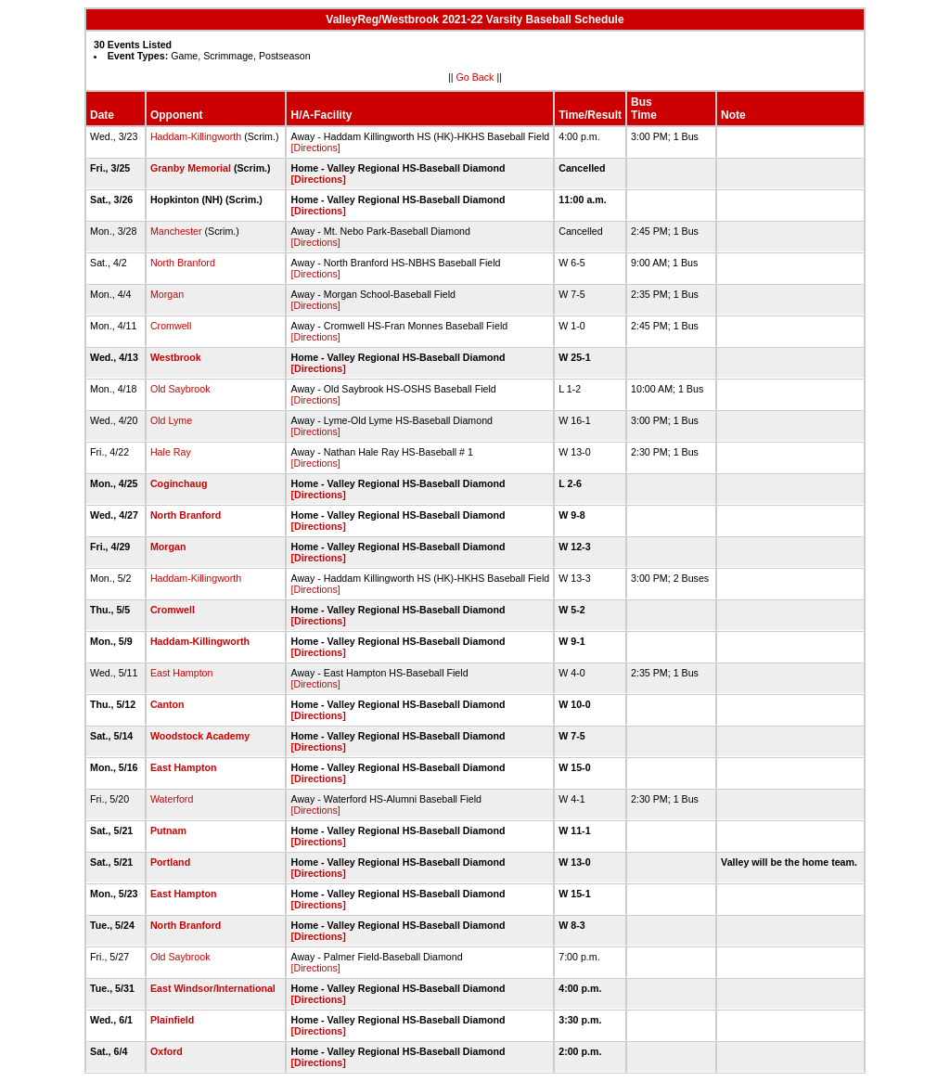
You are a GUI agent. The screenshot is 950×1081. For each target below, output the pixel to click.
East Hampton (181, 672)
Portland (170, 862)
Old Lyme (171, 420)
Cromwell (170, 325)
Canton (167, 704)
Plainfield (172, 1019)
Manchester (176, 231)
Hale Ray (170, 451)
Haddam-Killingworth (195, 136)
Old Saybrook (180, 388)
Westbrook (175, 357)
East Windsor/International (213, 988)
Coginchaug (179, 483)
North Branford (182, 262)
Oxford (166, 1051)
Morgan (167, 294)
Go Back (475, 77)
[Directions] (315, 147)
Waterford (171, 798)
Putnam (168, 830)
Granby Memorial (190, 168)
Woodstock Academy (200, 735)
